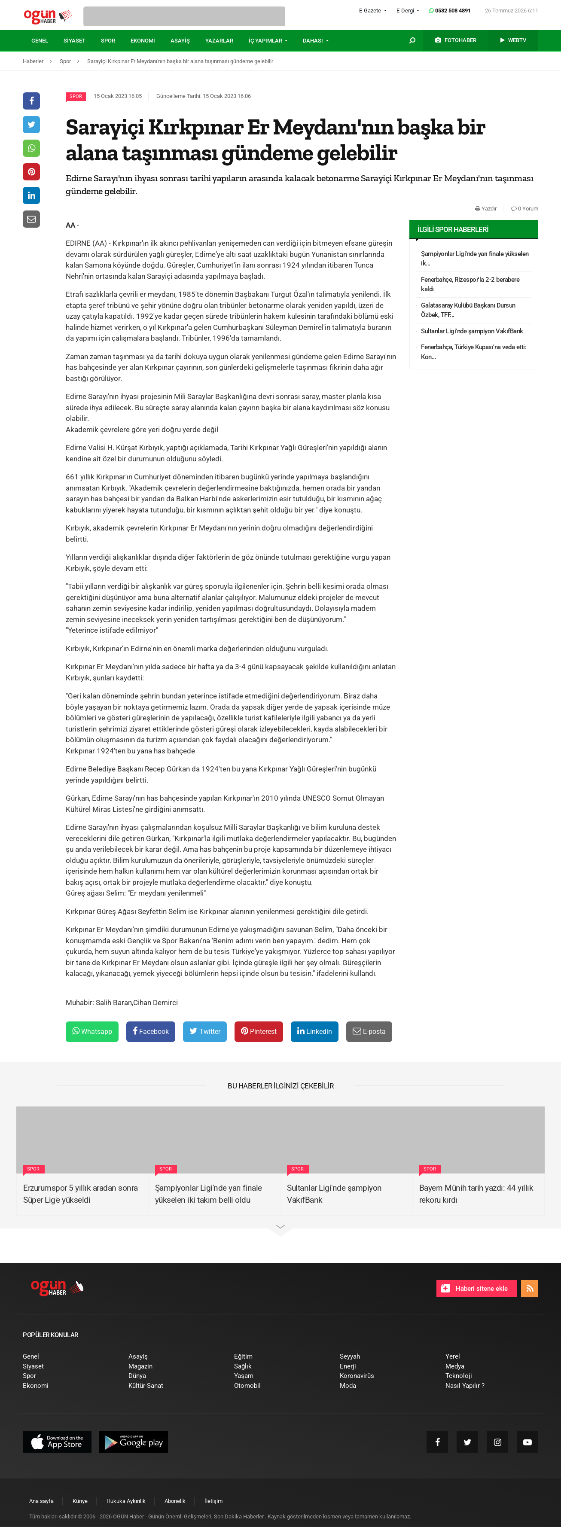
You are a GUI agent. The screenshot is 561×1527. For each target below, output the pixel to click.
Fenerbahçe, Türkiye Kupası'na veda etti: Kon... (473, 352)
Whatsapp (92, 1031)
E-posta (369, 1031)
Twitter (204, 1031)
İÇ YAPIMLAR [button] (266, 40)
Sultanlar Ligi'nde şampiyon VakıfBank (472, 331)
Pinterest (259, 1031)
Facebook (151, 1031)
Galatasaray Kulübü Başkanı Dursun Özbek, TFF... (468, 310)
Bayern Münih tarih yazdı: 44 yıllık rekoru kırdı (476, 1194)
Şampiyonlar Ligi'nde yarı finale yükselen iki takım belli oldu (208, 1194)
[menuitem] (47, 41)
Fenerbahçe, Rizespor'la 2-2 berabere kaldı (470, 284)
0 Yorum (524, 208)
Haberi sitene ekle (474, 1288)
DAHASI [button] (313, 40)
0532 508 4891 (450, 10)
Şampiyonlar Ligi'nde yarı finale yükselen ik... (475, 259)
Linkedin (314, 1031)
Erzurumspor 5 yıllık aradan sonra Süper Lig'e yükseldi (80, 1194)
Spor (76, 96)
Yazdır (486, 208)
